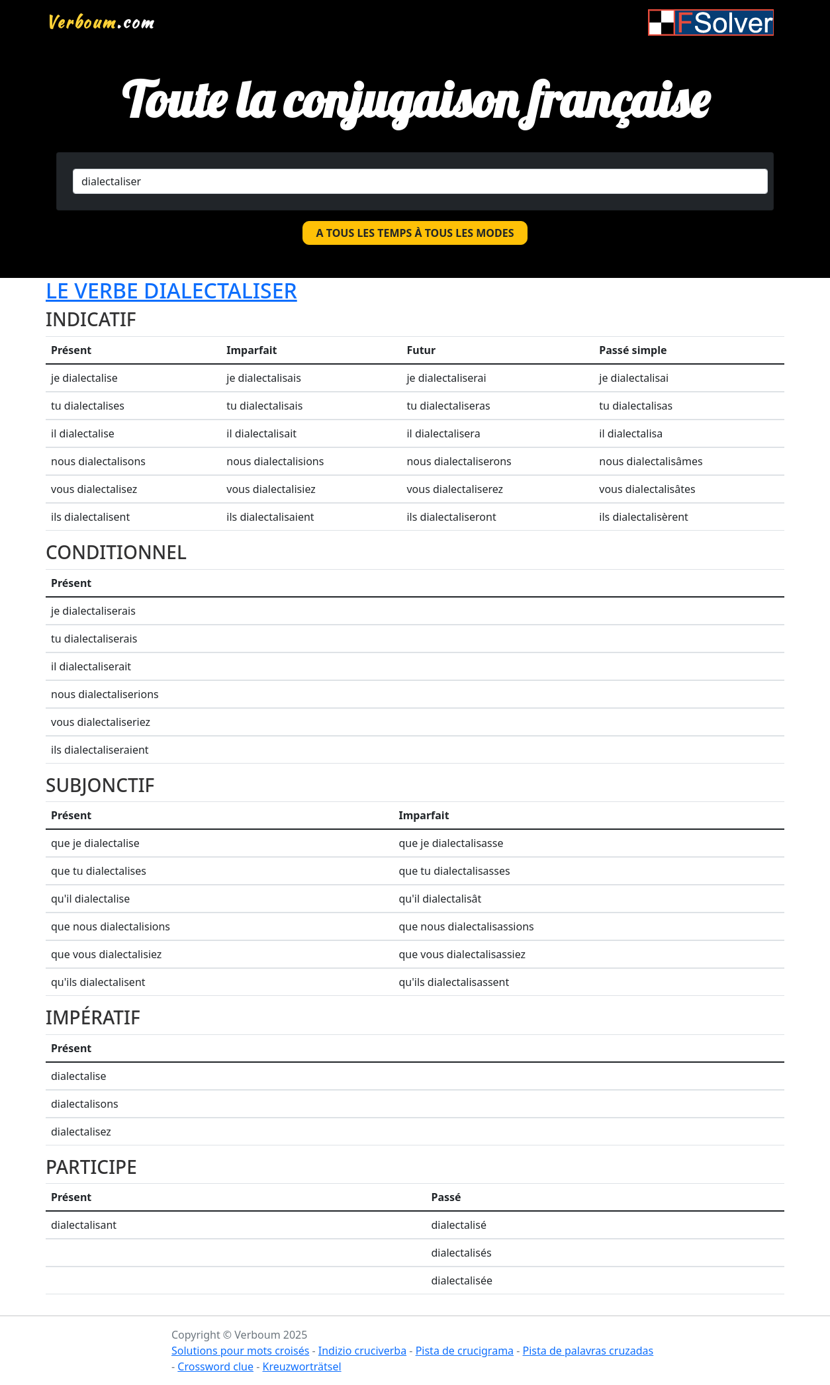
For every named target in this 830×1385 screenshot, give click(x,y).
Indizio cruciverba (362, 1350)
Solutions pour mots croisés (240, 1350)
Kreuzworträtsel (301, 1366)
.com (100, 22)
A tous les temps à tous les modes (415, 233)
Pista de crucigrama (465, 1350)
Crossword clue (215, 1366)
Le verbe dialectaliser (171, 290)
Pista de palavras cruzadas (588, 1350)
